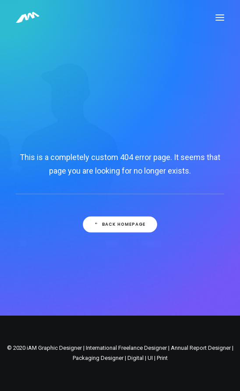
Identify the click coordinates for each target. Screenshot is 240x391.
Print (162, 358)
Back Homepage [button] (120, 224)
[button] (220, 17)
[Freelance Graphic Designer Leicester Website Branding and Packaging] (27, 17)
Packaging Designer (98, 358)
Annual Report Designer (201, 348)
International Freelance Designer (126, 348)
